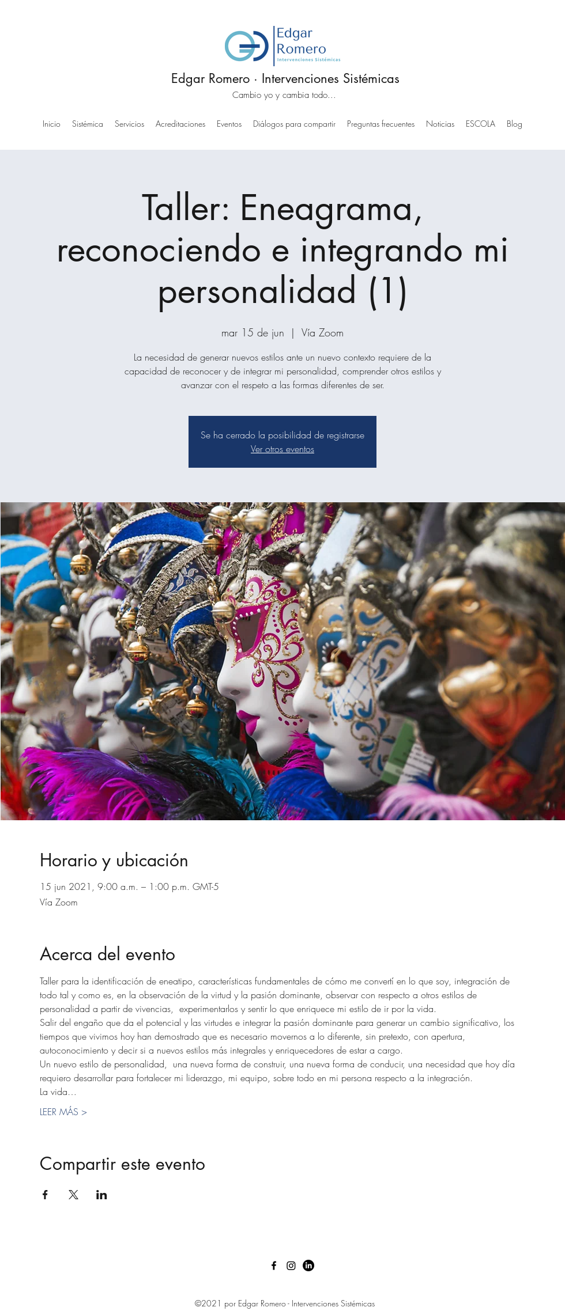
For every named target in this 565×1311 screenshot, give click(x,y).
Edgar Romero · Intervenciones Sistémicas (285, 78)
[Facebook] (274, 1265)
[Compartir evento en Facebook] (45, 1194)
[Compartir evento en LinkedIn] (101, 1194)
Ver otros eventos (282, 448)
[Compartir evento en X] (73, 1194)
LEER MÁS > (63, 1111)
